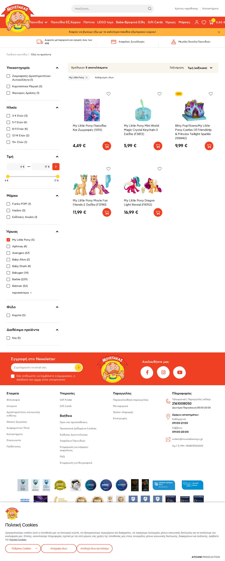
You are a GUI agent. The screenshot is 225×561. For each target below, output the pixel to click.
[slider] (8, 176)
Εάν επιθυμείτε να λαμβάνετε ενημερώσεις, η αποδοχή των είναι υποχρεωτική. (43, 377)
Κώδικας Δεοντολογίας (74, 434)
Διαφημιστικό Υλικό (18, 428)
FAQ (62, 456)
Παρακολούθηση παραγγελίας (131, 399)
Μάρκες (184, 22)
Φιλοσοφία (13, 399)
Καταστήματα (210, 8)
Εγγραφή (78, 367)
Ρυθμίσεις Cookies (21, 548)
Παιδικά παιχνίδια (17, 54)
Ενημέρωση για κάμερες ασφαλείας (74, 449)
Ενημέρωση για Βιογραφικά (76, 462)
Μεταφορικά (120, 406)
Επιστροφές (120, 418)
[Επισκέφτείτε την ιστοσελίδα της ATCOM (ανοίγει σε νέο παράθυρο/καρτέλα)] (206, 557)
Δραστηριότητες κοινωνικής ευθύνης (23, 414)
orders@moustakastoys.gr (187, 439)
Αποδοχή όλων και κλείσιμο (100, 548)
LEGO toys (105, 22)
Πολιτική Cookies (18, 538)
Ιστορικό (12, 406)
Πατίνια (88, 22)
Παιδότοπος (14, 446)
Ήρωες (171, 22)
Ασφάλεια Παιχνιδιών (72, 440)
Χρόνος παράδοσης (186, 8)
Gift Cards (155, 22)
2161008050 (182, 404)
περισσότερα (20, 292)
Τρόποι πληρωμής (123, 412)
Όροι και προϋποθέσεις (74, 422)
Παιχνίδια (36, 22)
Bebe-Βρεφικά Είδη (130, 22)
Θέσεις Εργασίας (17, 421)
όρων (37, 379)
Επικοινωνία (14, 440)
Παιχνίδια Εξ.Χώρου (66, 22)
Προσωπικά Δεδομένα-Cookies (78, 428)
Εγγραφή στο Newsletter (33, 359)
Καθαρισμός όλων (104, 77)
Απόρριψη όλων (60, 548)
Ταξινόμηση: (177, 67)
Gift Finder (66, 399)
